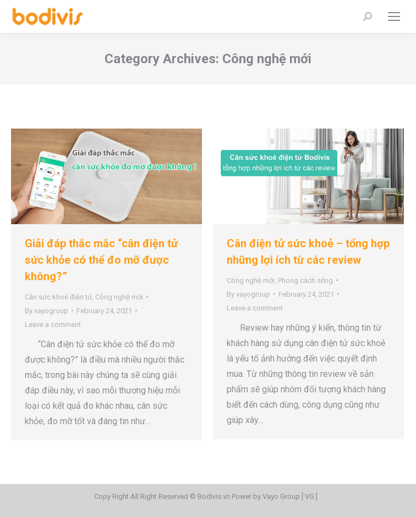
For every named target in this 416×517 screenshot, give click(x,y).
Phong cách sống (305, 280)
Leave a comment (53, 324)
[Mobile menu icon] (394, 16)
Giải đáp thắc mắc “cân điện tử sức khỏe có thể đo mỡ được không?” (101, 260)
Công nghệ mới (119, 297)
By (46, 311)
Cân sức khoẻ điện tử (58, 297)
